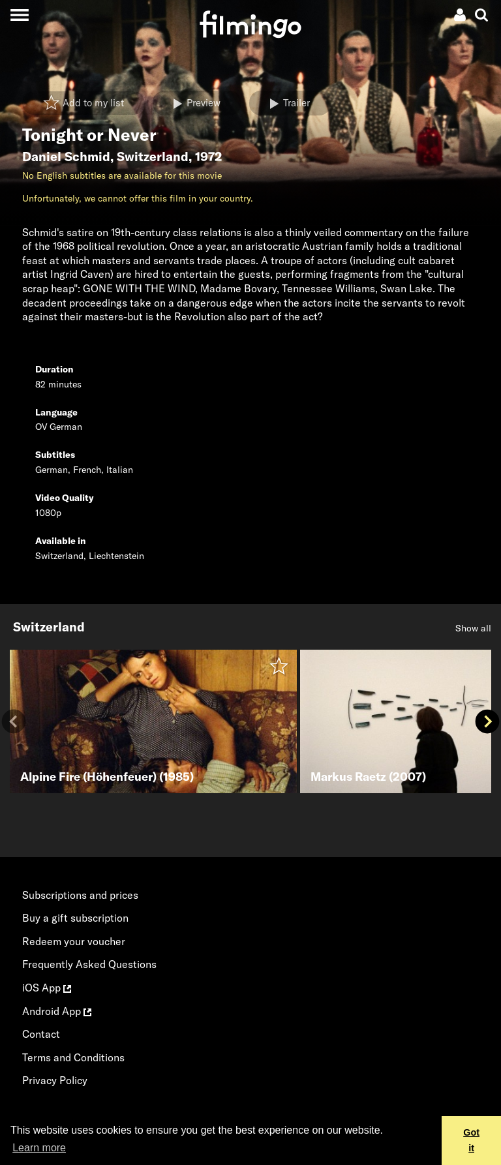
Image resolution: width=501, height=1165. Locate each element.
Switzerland (153, 156)
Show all (473, 628)
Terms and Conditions (73, 1057)
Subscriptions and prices (80, 894)
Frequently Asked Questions (89, 964)
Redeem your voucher (73, 941)
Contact (41, 1033)
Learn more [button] (39, 1147)
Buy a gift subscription (75, 917)
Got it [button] (471, 1140)
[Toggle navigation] (19, 14)
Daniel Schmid (66, 156)
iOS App (46, 987)
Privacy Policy (54, 1080)
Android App (56, 1011)
